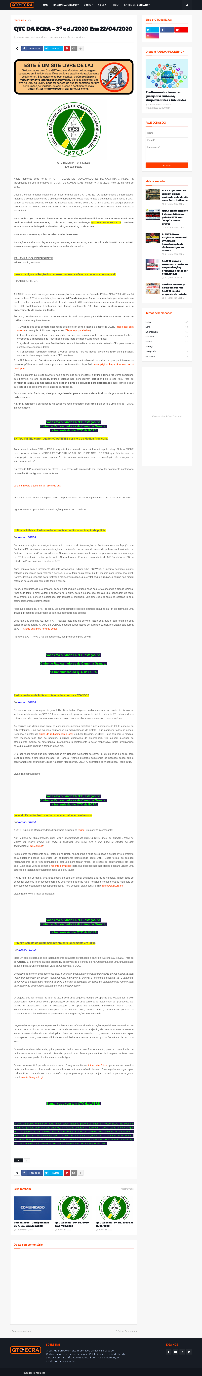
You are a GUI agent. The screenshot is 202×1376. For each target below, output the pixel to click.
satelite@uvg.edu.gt (32, 1075)
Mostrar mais (127, 1187)
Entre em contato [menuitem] (136, 4)
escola (167, 342)
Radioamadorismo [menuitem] (65, 4)
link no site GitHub (98, 1063)
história (167, 337)
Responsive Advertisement (167, 416)
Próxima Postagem (125, 1329)
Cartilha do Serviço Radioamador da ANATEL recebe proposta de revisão (174, 289)
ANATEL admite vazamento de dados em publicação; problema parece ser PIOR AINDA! (175, 267)
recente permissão (61, 864)
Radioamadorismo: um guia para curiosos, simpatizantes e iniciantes (166, 96)
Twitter (81, 828)
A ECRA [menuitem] (102, 4)
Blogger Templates (34, 1371)
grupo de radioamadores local (56, 732)
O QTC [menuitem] (87, 4)
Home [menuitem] (44, 4)
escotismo (167, 356)
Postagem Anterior (22, 1329)
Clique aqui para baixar (78, 330)
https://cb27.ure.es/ (112, 884)
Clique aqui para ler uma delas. (40, 628)
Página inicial (20, 20)
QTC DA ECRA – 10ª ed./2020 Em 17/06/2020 (72, 1222)
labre (167, 322)
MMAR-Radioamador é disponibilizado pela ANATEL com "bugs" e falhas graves (175, 217)
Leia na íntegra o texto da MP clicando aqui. (38, 485)
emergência (167, 332)
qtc (29, 20)
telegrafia (167, 351)
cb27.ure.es (36, 844)
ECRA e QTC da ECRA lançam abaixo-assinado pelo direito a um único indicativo (175, 195)
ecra (167, 327)
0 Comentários (78, 37)
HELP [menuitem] (116, 4)
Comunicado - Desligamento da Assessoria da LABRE (31, 1222)
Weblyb (67, 1371)
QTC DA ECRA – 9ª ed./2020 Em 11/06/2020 (114, 1222)
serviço (167, 347)
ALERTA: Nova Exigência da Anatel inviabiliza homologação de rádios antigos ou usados (174, 242)
